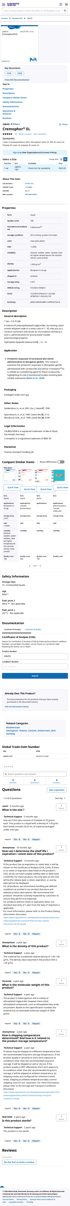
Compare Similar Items (15, 97)
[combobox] (35, 656)
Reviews (7, 118)
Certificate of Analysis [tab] (12, 629)
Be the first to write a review (20, 1163)
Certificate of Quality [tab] (33, 629)
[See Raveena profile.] (7, 981)
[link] (8, 766)
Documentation (11, 106)
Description (9, 93)
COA (9, 73)
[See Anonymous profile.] (8, 942)
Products (4, 18)
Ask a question (56, 789)
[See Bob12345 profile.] (7, 1117)
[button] (61, 807)
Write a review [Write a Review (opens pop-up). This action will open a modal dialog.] (25, 134)
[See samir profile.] (5, 806)
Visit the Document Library (17, 706)
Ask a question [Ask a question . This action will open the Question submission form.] (40, 134)
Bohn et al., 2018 (35, 378)
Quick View (13, 487)
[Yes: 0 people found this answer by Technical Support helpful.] (16, 839)
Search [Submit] (35, 675)
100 (32, 220)
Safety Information (12, 102)
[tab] (6, 18)
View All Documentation (17, 79)
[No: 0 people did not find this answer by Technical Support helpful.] (26, 839)
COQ (19, 73)
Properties (8, 88)
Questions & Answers (9, 112)
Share (63, 124)
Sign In (16, 152)
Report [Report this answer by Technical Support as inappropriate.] (36, 839)
